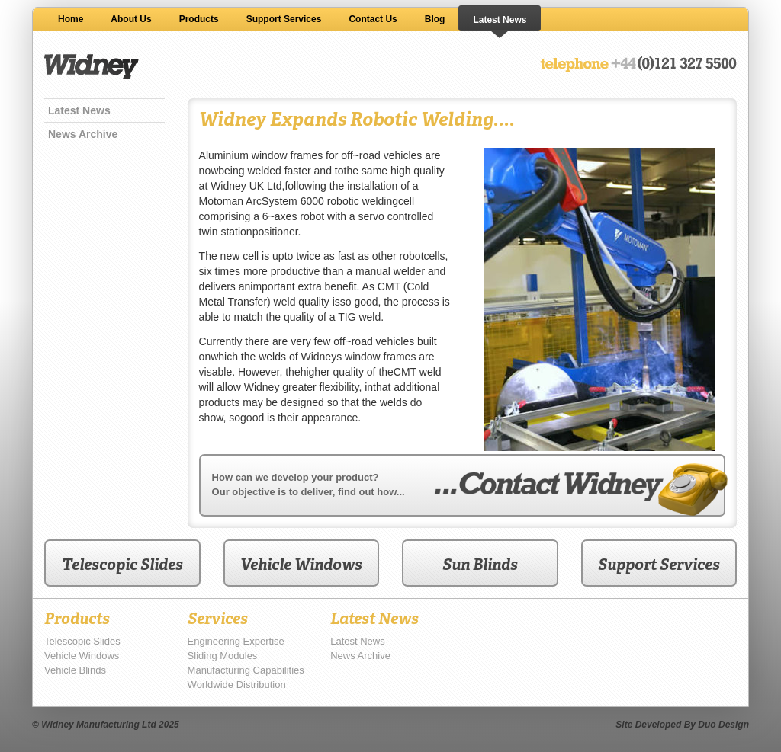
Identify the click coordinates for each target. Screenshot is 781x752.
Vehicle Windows (301, 564)
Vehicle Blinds (75, 670)
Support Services (284, 19)
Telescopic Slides (122, 564)
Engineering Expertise (236, 641)
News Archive (82, 134)
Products (199, 19)
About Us (131, 19)
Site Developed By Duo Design (682, 724)
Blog (435, 19)
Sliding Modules (223, 655)
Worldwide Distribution (237, 684)
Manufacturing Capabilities (246, 670)
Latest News (499, 19)
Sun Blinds (480, 564)
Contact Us (373, 19)
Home (70, 19)
